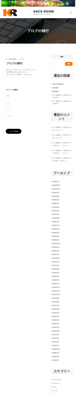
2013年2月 (55, 257)
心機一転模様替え (57, 83)
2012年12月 (55, 264)
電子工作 (54, 374)
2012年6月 (55, 283)
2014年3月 (55, 232)
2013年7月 (55, 242)
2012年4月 (55, 289)
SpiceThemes (57, 391)
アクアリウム (55, 346)
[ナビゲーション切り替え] (71, 12)
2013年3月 (55, 254)
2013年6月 (55, 245)
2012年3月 (55, 292)
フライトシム (55, 358)
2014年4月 (55, 229)
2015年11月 (55, 210)
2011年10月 (55, 302)
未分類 (21, 58)
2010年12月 (55, 317)
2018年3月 (55, 191)
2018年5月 (55, 188)
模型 (53, 368)
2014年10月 (55, 226)
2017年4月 (55, 197)
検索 (61, 56)
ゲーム (54, 352)
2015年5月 (55, 216)
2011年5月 (55, 308)
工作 (53, 362)
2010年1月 (55, 327)
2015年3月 (55, 223)
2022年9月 (55, 178)
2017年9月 (55, 194)
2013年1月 (55, 261)
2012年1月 (55, 298)
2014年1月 (55, 235)
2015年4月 (55, 219)
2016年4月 (55, 207)
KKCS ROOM (42, 11)
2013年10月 (55, 238)
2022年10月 (55, 175)
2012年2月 (55, 295)
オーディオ (55, 349)
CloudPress (46, 391)
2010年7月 (55, 320)
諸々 (53, 371)
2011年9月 (55, 305)
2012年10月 (55, 270)
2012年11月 (55, 267)
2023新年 (54, 87)
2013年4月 (55, 251)
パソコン (54, 355)
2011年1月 (55, 314)
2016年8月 (55, 204)
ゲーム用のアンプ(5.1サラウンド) (61, 123)
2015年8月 (55, 213)
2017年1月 (55, 201)
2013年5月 (55, 248)
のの (56, 152)
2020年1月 (55, 185)
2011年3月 (55, 311)
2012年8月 (55, 276)
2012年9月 (55, 273)
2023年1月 (55, 172)
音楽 (53, 377)
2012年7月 (55, 279)
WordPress (32, 391)
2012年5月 (55, 286)
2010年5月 (55, 324)
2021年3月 (55, 182)
